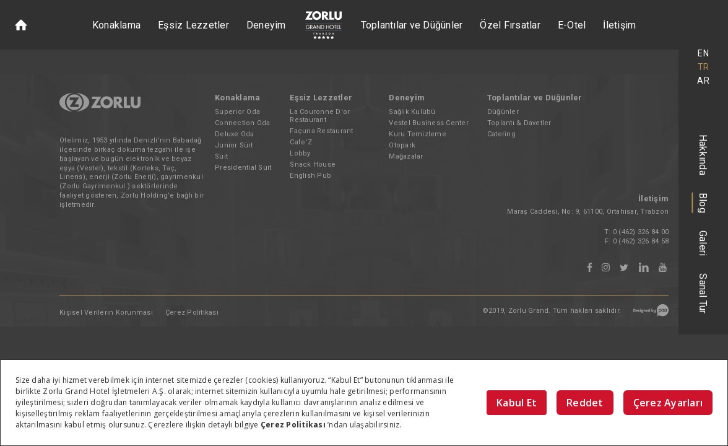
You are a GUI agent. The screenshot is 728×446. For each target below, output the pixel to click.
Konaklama (116, 25)
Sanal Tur (703, 293)
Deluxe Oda (234, 134)
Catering (501, 134)
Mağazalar (406, 156)
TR (703, 67)
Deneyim (266, 25)
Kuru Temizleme (417, 134)
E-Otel (572, 25)
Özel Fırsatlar (510, 25)
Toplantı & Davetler (519, 123)
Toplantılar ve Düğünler (412, 25)
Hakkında (703, 154)
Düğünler (503, 112)
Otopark (402, 145)
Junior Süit (234, 145)
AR (703, 80)
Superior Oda (237, 112)
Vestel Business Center (429, 123)
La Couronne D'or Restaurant (320, 116)
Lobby (300, 153)
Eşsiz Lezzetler (193, 25)
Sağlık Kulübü (412, 112)
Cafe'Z (301, 142)
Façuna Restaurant (321, 131)
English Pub (310, 176)
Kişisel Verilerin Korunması (106, 312)
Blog (703, 203)
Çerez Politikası (192, 312)
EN (703, 53)
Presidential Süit (243, 168)
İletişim (619, 25)
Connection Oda (243, 123)
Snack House (313, 164)
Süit (221, 156)
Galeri (703, 243)
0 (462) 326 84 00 (641, 232)
